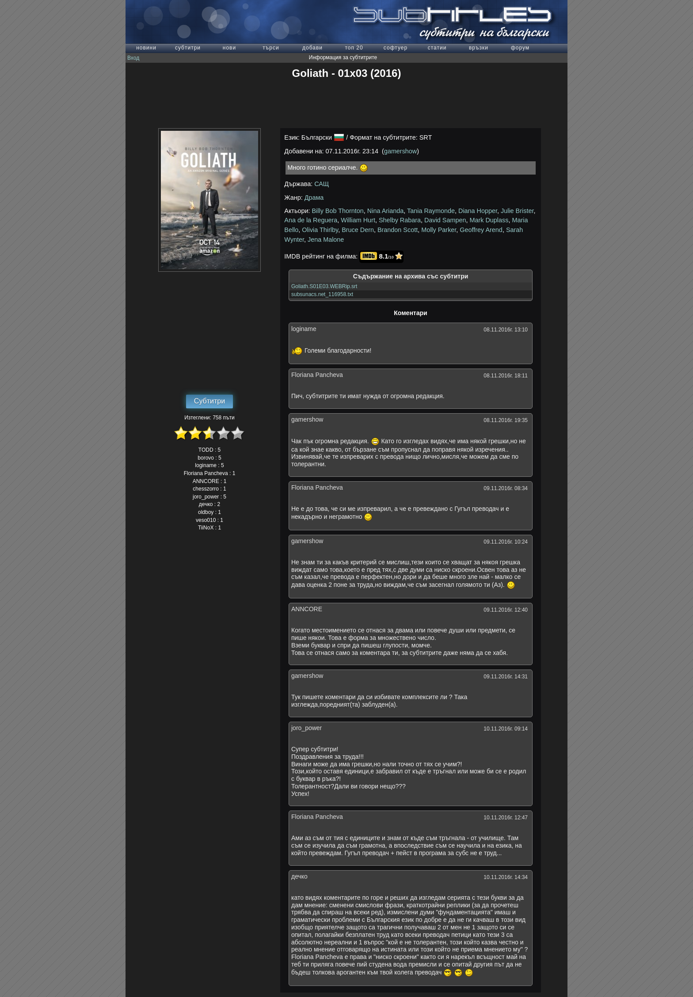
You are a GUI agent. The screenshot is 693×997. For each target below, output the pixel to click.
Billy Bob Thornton (338, 210)
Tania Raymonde (431, 210)
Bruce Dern (358, 229)
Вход (133, 58)
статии (437, 48)
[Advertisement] (346, 104)
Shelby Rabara (400, 220)
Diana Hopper (477, 210)
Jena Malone (326, 239)
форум (520, 48)
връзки (478, 48)
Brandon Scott (397, 229)
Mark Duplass (488, 220)
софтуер (395, 48)
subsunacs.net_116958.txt (322, 294)
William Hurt (358, 220)
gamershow (400, 151)
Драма (314, 197)
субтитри (188, 48)
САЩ (321, 183)
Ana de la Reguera (310, 220)
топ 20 (354, 48)
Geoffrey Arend (481, 229)
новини (146, 48)
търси (271, 48)
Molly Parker (438, 229)
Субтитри (209, 401)
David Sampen (445, 220)
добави (312, 48)
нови (229, 48)
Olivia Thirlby (320, 229)
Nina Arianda (385, 210)
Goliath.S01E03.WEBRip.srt (324, 286)
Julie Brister (517, 210)
